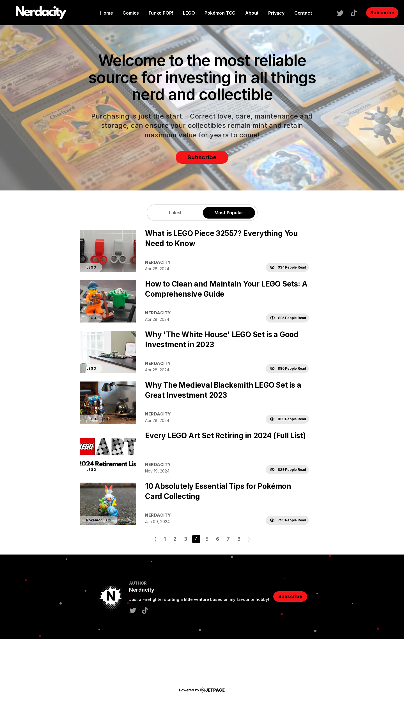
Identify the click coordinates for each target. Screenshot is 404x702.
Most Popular (229, 212)
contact (303, 13)
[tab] (175, 212)
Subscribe (382, 12)
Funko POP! (161, 13)
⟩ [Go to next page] (249, 539)
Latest (175, 212)
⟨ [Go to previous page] (155, 539)
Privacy (276, 13)
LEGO (189, 13)
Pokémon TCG (220, 13)
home (106, 13)
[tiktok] (356, 12)
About (251, 13)
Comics (131, 13)
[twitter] (342, 12)
